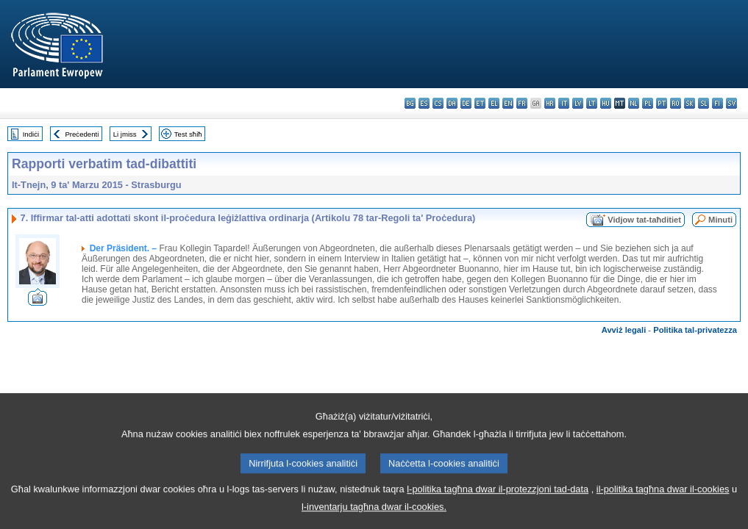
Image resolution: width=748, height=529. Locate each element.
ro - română (675, 103)
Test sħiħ (188, 134)
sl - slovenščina (703, 103)
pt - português (661, 103)
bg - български (410, 103)
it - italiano (563, 103)
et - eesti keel (479, 103)
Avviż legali (624, 329)
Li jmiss (125, 134)
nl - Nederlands (633, 103)
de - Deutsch (465, 103)
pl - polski (647, 103)
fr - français (521, 103)
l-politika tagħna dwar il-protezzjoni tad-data (497, 511)
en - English (507, 103)
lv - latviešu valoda (577, 103)
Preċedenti (82, 134)
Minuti (720, 219)
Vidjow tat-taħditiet (644, 219)
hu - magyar (605, 103)
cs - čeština (438, 103)
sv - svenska (731, 103)
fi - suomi (717, 103)
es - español (424, 103)
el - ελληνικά (493, 103)
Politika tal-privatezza (695, 329)
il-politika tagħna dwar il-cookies (663, 511)
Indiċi (31, 134)
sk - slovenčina (689, 103)
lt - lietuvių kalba (591, 103)
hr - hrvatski (549, 103)
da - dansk (451, 103)
